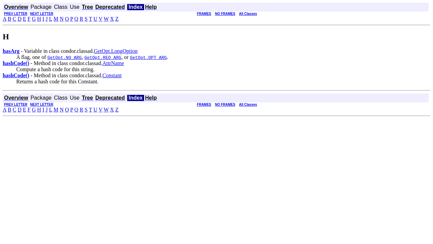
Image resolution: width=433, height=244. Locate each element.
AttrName (113, 63)
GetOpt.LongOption (115, 51)
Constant (112, 75)
